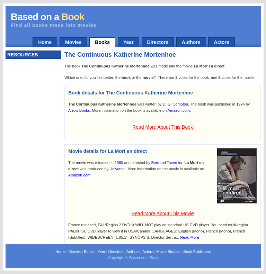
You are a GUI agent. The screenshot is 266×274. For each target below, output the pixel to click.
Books (102, 42)
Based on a (47, 16)
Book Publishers (197, 251)
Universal (117, 169)
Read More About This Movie (162, 213)
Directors (157, 42)
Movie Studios (168, 251)
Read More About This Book (162, 127)
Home (45, 42)
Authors (191, 42)
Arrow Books (79, 110)
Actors (221, 42)
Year (128, 42)
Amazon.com (179, 110)
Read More (189, 237)
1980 (119, 163)
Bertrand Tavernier (167, 163)
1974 (240, 104)
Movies (73, 42)
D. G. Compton (175, 104)
